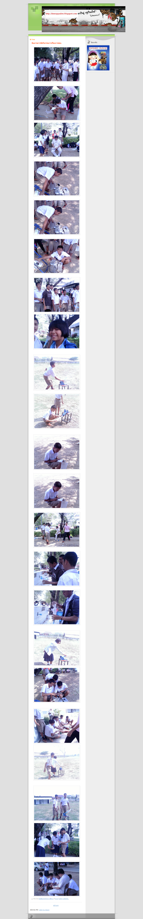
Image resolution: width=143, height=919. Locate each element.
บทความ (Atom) (44, 910)
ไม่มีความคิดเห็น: (64, 898)
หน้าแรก (56, 905)
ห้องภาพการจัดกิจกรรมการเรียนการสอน (46, 43)
